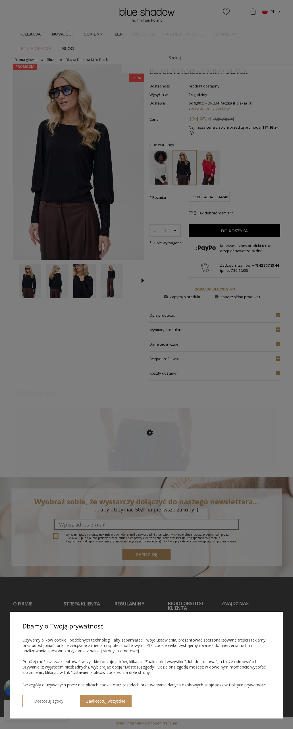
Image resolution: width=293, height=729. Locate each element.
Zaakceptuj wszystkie (94, 698)
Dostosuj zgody (42, 698)
